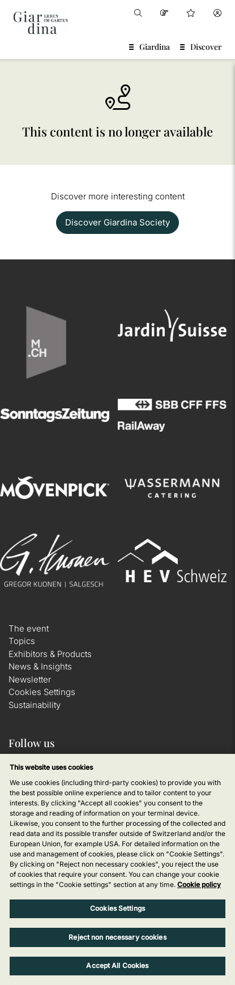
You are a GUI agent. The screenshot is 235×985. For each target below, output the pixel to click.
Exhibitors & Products (50, 654)
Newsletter (29, 679)
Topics (21, 641)
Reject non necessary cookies (117, 937)
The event (28, 628)
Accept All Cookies (117, 965)
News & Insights (40, 666)
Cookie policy (199, 884)
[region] (117, 869)
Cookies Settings (41, 691)
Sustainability (34, 705)
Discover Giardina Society (117, 222)
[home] (41, 22)
